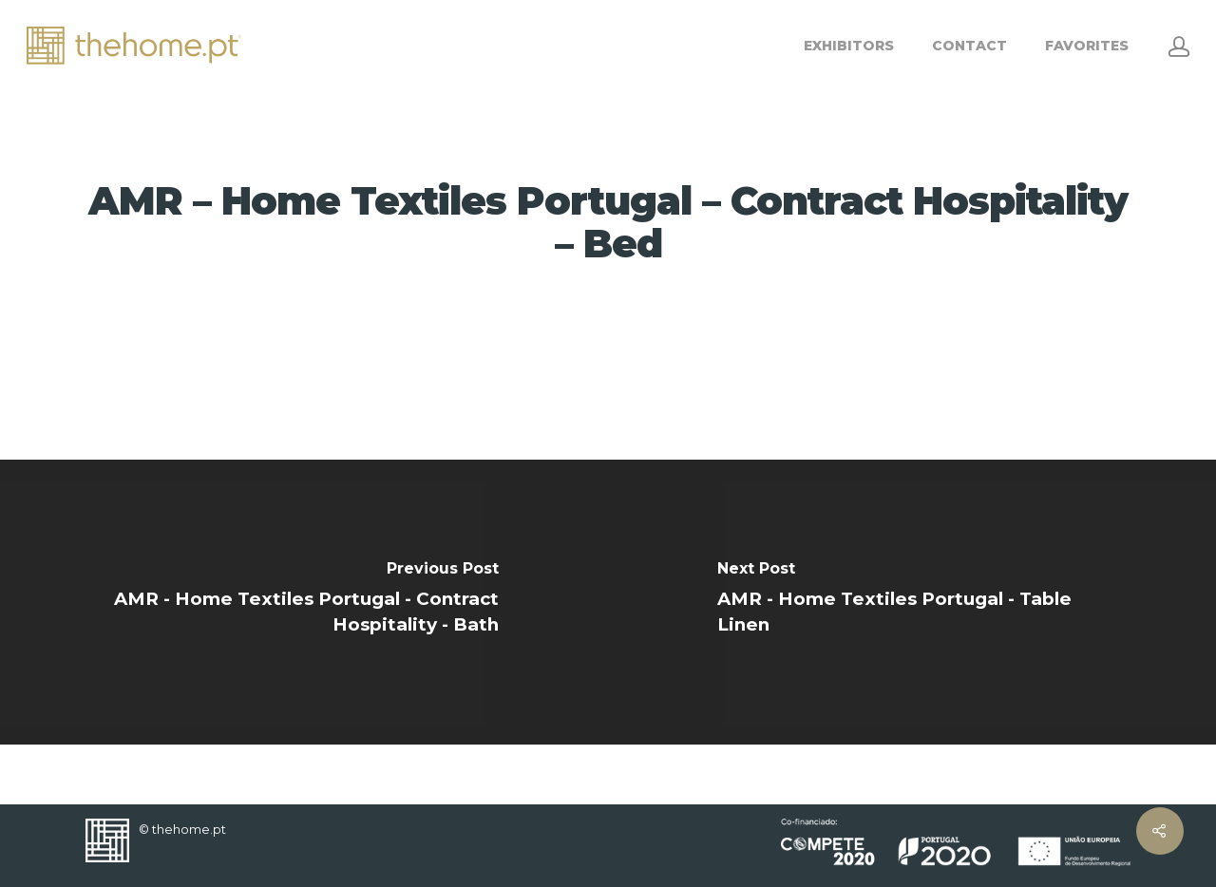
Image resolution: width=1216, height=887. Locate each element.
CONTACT (969, 45)
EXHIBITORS (849, 45)
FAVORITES (1087, 45)
